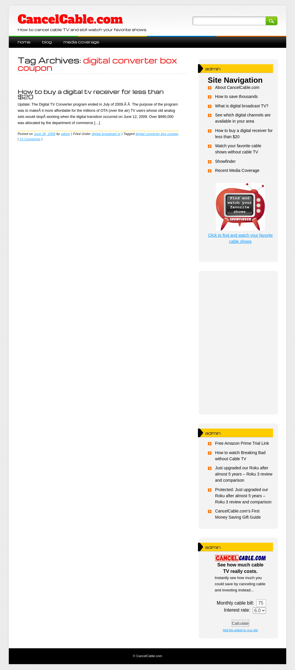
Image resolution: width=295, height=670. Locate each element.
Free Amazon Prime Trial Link (242, 443)
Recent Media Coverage (237, 170)
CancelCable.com (70, 19)
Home (24, 41)
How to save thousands (236, 96)
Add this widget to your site (240, 630)
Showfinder (225, 161)
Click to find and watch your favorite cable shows (240, 235)
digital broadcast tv (106, 134)
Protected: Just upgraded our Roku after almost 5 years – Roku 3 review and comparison (243, 495)
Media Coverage (81, 41)
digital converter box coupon (156, 134)
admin (65, 134)
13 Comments (30, 139)
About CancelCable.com (237, 87)
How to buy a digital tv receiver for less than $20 (91, 94)
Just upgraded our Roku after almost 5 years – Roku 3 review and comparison (243, 474)
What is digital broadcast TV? (242, 106)
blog (47, 41)
